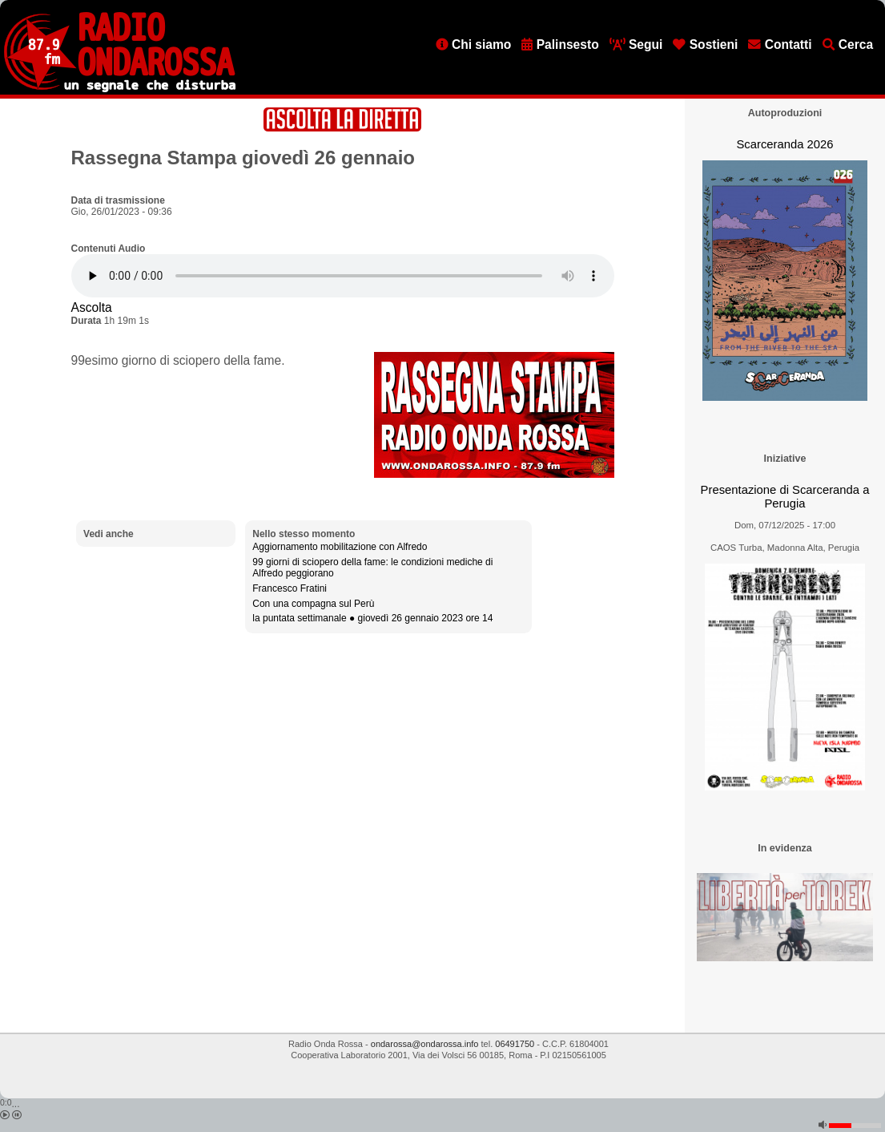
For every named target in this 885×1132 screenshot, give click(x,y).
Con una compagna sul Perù (313, 603)
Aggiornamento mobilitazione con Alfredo (339, 546)
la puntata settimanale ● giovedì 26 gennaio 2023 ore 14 (372, 618)
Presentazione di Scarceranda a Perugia (785, 496)
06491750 (514, 1044)
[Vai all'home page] (119, 89)
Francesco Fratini (289, 588)
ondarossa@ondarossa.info (425, 1044)
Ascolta (91, 307)
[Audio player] (342, 275)
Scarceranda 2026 (784, 144)
